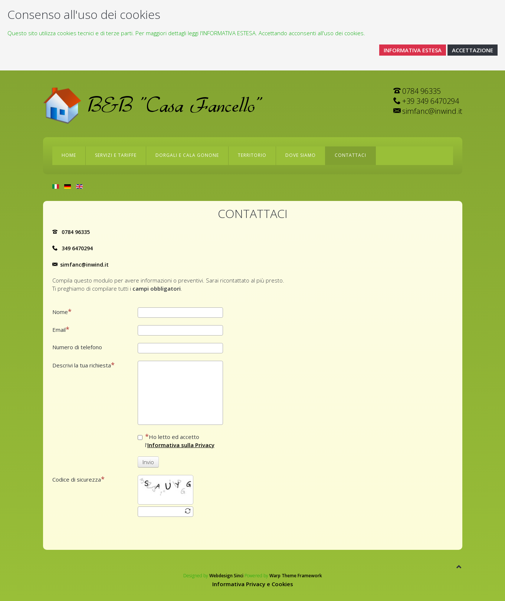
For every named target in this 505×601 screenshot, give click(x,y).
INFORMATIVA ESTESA (413, 50)
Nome (62, 311)
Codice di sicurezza (78, 479)
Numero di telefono (77, 347)
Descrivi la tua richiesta (83, 365)
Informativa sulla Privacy (180, 445)
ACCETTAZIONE (472, 50)
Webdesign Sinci (226, 575)
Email (60, 329)
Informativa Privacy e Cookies (252, 584)
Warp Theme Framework (295, 575)
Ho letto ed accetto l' (176, 440)
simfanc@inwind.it (84, 264)
